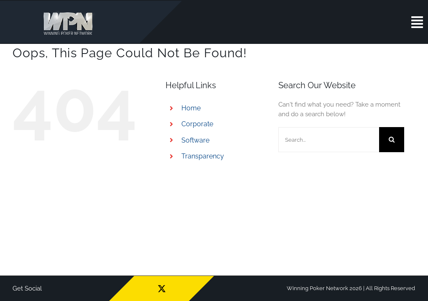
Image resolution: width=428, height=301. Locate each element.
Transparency (202, 156)
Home (191, 108)
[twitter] (162, 288)
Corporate (197, 124)
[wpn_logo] (70, 12)
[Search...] (328, 139)
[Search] (391, 139)
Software (195, 140)
